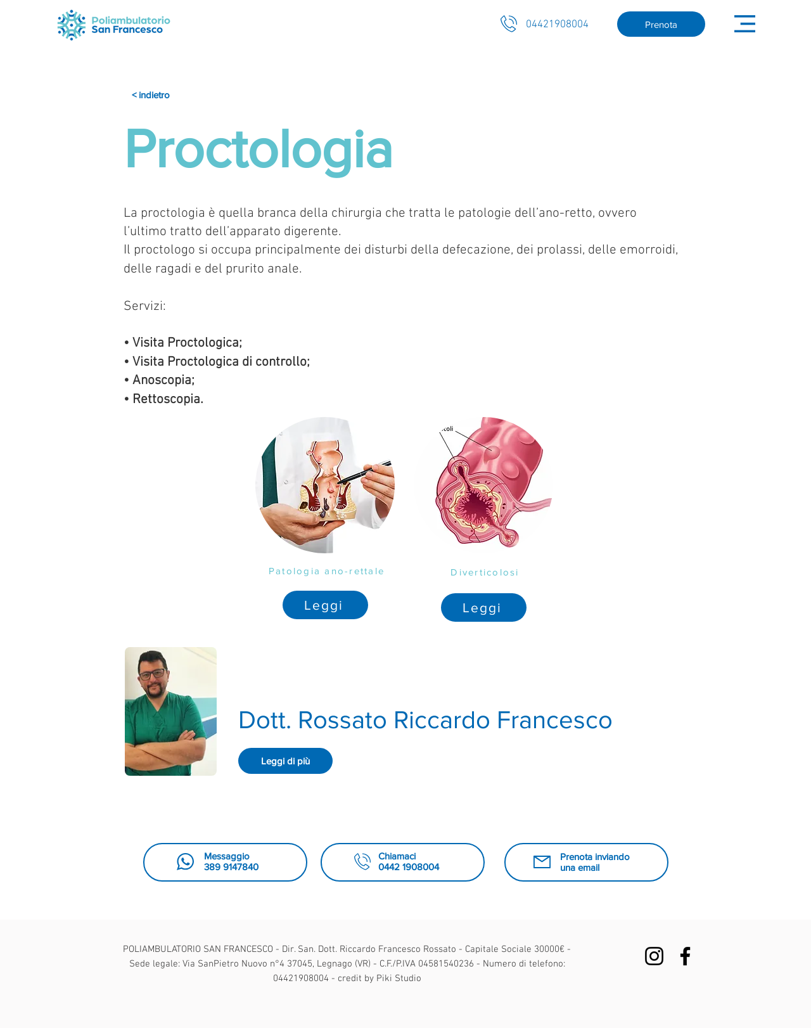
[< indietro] (158, 94)
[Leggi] (325, 605)
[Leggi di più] (285, 761)
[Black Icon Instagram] (654, 956)
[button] (744, 23)
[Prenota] (661, 24)
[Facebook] (685, 956)
